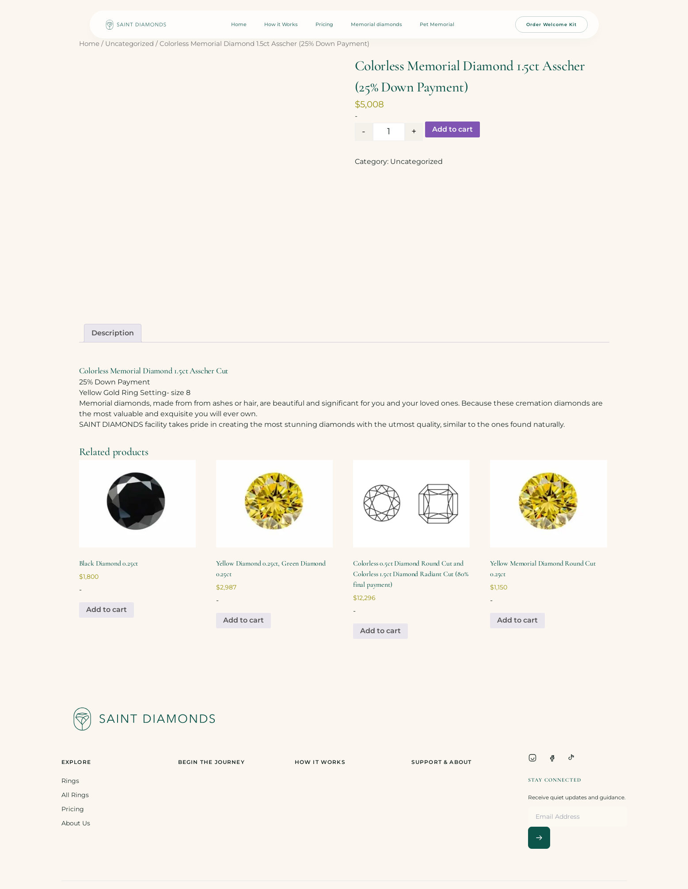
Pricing (324, 24)
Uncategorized (129, 44)
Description (112, 333)
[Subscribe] (539, 838)
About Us (75, 823)
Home (239, 24)
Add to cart (452, 129)
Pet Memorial (437, 24)
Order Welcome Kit (551, 24)
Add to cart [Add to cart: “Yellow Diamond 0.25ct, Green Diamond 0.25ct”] (243, 620)
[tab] (112, 333)
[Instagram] (532, 757)
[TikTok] (571, 757)
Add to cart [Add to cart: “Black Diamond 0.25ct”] (106, 609)
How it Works (281, 24)
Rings (70, 781)
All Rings (75, 795)
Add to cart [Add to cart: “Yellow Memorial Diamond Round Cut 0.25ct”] (517, 620)
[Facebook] (551, 757)
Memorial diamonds (376, 24)
